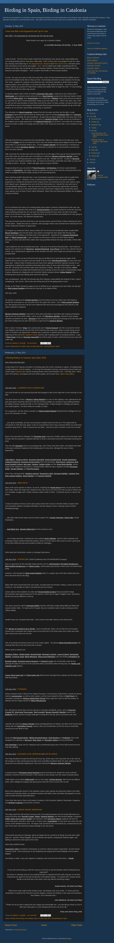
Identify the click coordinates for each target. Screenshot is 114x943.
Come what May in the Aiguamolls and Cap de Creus (26, 31)
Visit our (90, 48)
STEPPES (21, 559)
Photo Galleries (92, 60)
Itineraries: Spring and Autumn (97, 63)
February (94, 153)
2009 (91, 162)
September (95, 125)
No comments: (32, 343)
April (93, 147)
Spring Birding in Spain (51, 346)
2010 (91, 159)
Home (44, 925)
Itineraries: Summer (93, 65)
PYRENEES (22, 689)
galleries (104, 48)
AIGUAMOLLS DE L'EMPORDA (29, 754)
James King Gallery (67, 374)
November (95, 119)
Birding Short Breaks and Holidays (21, 918)
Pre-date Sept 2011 (36, 346)
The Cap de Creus (61, 64)
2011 (91, 116)
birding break (20, 371)
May (28, 346)
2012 (91, 113)
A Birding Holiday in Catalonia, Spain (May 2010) (25, 358)
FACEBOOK (97, 48)
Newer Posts (11, 925)
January (94, 156)
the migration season (30, 335)
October (94, 122)
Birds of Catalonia (93, 58)
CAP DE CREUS (51, 754)
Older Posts (76, 925)
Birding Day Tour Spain (18, 346)
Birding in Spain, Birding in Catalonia (45, 10)
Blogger (69, 938)
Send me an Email (93, 43)
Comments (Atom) (20, 930)
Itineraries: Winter (93, 68)
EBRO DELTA (23, 483)
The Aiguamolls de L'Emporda (39, 64)
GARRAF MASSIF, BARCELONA (30, 810)
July (92, 128)
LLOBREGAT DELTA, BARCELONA (31, 388)
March (93, 150)
